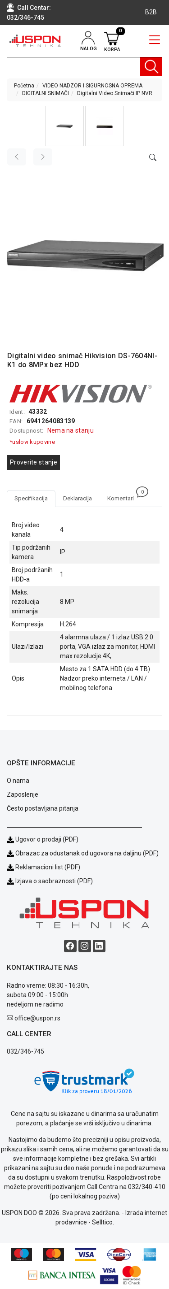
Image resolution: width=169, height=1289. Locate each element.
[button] (64, 126)
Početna (24, 85)
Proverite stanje (33, 462)
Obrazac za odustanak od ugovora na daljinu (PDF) (87, 853)
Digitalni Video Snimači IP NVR (114, 93)
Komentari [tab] (124, 496)
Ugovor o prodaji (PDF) (42, 839)
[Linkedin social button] (99, 946)
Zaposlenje (22, 794)
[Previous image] (16, 156)
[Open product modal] (153, 158)
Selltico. (103, 1222)
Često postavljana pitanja (42, 808)
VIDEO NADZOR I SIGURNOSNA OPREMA (92, 85)
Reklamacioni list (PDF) (43, 867)
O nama (18, 780)
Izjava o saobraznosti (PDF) (54, 881)
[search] (84, 66)
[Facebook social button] (70, 946)
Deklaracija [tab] (77, 498)
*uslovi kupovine (32, 441)
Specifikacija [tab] (31, 498)
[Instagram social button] (84, 946)
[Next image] (42, 156)
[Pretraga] (151, 66)
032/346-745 (25, 17)
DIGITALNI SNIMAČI (45, 93)
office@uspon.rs (37, 1018)
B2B (151, 12)
